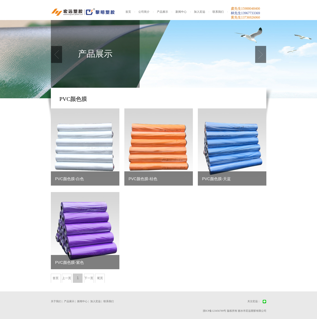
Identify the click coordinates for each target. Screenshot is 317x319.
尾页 (100, 278)
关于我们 (56, 301)
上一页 (66, 278)
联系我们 (218, 11)
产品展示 (162, 11)
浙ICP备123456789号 (214, 310)
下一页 (88, 278)
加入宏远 (199, 11)
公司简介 (144, 11)
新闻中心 (181, 11)
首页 (128, 11)
